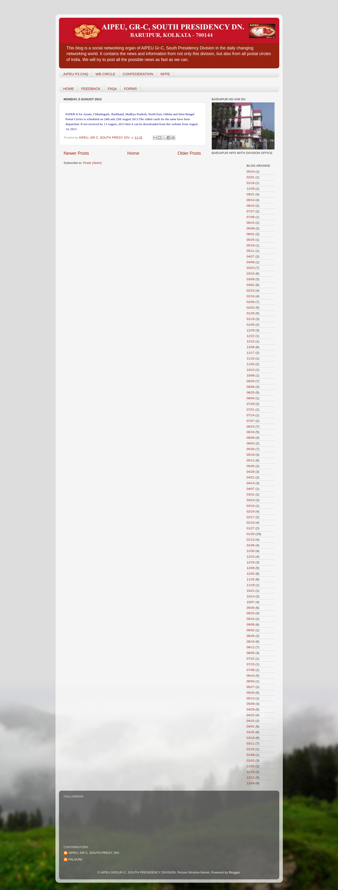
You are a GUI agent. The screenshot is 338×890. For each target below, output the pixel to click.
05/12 (251, 460)
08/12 (251, 647)
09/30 (251, 607)
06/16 (251, 432)
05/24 (251, 171)
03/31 (251, 494)
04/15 (251, 721)
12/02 (251, 573)
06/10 (251, 675)
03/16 (251, 273)
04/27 (251, 256)
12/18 (251, 772)
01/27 (251, 528)
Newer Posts (76, 153)
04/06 (251, 262)
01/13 (251, 539)
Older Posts (189, 153)
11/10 (251, 358)
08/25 (251, 392)
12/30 (251, 551)
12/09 (251, 568)
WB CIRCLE (105, 74)
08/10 (251, 205)
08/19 (251, 641)
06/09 (251, 437)
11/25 (251, 579)
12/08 (251, 347)
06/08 (251, 228)
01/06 (251, 545)
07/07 (251, 421)
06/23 (251, 426)
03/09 (251, 279)
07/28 (251, 404)
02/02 (251, 307)
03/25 (251, 732)
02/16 (251, 296)
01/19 (251, 319)
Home (133, 153)
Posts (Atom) (92, 163)
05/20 (251, 692)
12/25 (251, 766)
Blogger (234, 872)
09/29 (251, 381)
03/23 (251, 268)
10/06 (251, 375)
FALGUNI (75, 859)
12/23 (251, 556)
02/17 (251, 517)
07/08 (251, 670)
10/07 (251, 602)
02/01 (251, 177)
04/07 (251, 489)
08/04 (251, 398)
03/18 (251, 738)
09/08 (251, 387)
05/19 (251, 454)
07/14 (251, 415)
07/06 (251, 217)
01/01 (251, 760)
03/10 (251, 506)
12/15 (251, 341)
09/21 (251, 194)
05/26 (251, 449)
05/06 (251, 704)
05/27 (251, 687)
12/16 (251, 562)
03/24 (251, 500)
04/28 (251, 471)
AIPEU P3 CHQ (75, 74)
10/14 (251, 596)
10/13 (251, 370)
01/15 (251, 749)
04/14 (251, 483)
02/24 (251, 511)
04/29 (251, 709)
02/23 (251, 290)
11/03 (251, 364)
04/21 (251, 477)
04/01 (251, 726)
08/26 (251, 636)
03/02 (251, 285)
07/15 (251, 664)
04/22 (251, 715)
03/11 (251, 743)
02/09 (251, 302)
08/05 (251, 653)
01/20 (251, 534)
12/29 (251, 330)
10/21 (251, 590)
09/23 (251, 613)
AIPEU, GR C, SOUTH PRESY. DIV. (94, 853)
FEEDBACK (90, 89)
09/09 (251, 624)
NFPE (165, 74)
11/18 (251, 585)
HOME (68, 89)
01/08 (251, 755)
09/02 (251, 630)
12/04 (251, 783)
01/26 (251, 313)
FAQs (112, 89)
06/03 (251, 681)
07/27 (251, 211)
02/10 (251, 522)
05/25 (251, 239)
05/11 (251, 251)
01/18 (251, 183)
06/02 (251, 443)
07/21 (251, 409)
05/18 (251, 245)
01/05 (251, 324)
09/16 (251, 619)
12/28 (251, 188)
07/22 (251, 658)
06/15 (251, 222)
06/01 (251, 234)
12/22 (251, 336)
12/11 (251, 777)
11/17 (251, 353)
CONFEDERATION (138, 74)
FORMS (130, 89)
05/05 (251, 466)
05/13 (251, 698)
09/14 (251, 200)
